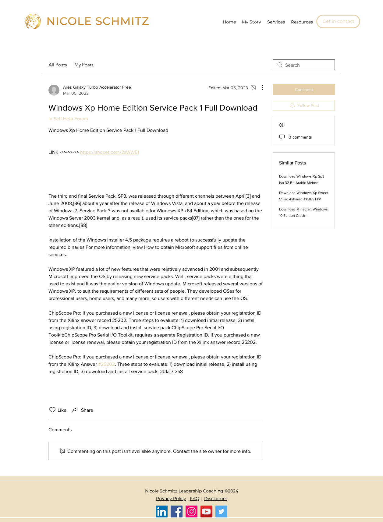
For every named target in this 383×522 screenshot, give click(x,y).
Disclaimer (215, 498)
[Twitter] (221, 511)
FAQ (194, 498)
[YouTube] (206, 511)
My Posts (84, 65)
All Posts (57, 65)
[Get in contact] (338, 21)
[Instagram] (191, 511)
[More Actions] (259, 87)
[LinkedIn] (162, 511)
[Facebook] (177, 511)
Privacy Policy (171, 498)
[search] (304, 64)
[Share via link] (82, 410)
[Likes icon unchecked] (52, 410)
